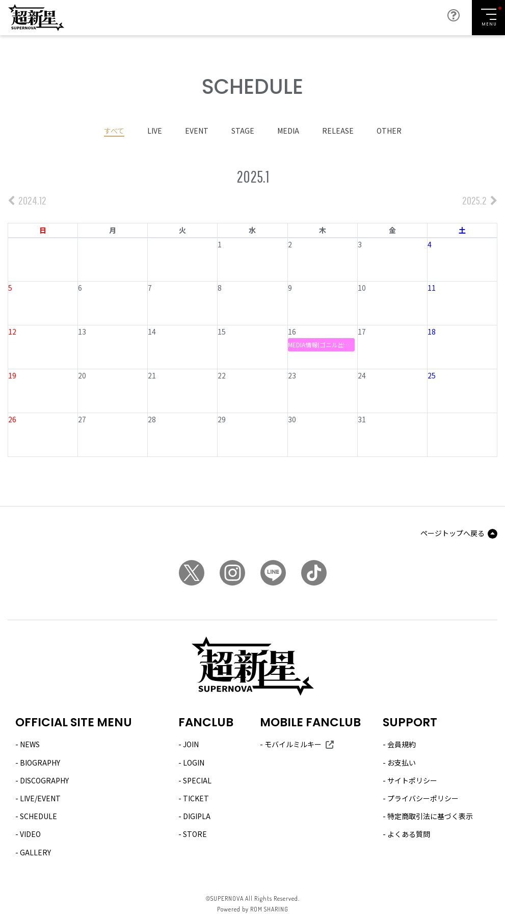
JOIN (191, 744)
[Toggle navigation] (488, 17)
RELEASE (338, 129)
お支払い (401, 761)
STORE (195, 833)
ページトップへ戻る (452, 532)
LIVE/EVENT (40, 797)
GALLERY (35, 851)
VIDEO (30, 833)
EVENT (196, 129)
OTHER (389, 129)
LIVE (154, 129)
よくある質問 (408, 833)
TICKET (196, 797)
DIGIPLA (196, 815)
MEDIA (288, 129)
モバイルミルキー (293, 744)
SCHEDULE (38, 815)
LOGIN (193, 761)
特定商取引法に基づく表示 (430, 815)
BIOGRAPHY (40, 761)
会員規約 (401, 744)
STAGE (242, 129)
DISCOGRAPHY (44, 779)
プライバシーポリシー (423, 797)
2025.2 (479, 199)
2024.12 (27, 199)
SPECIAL (197, 779)
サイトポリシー (412, 779)
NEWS (30, 744)
